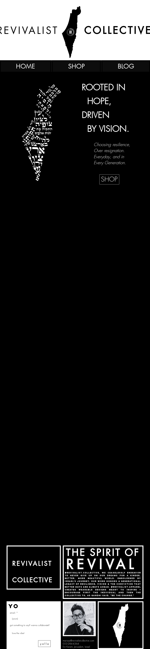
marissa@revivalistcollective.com (78, 640)
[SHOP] (109, 179)
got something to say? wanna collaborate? (29, 625)
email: (13, 613)
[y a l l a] (44, 643)
